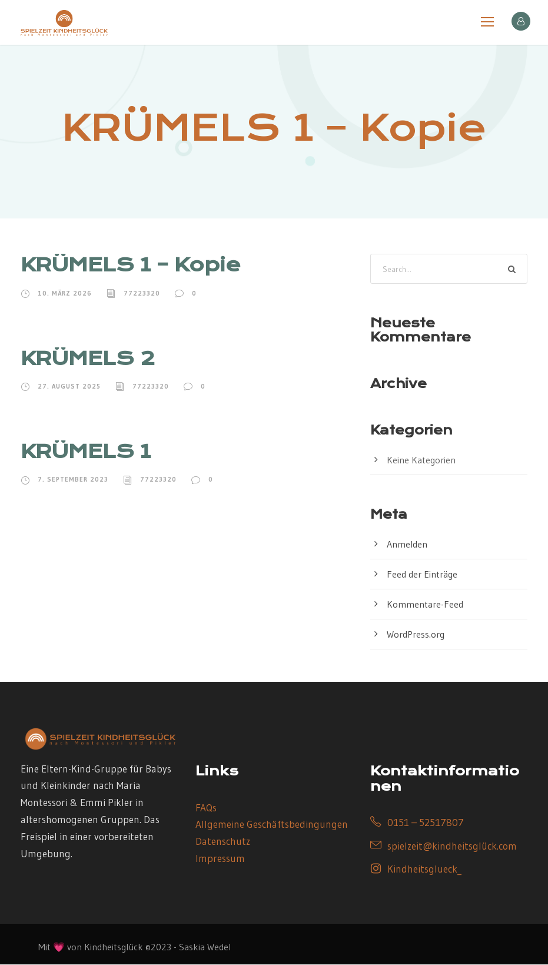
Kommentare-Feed (425, 605)
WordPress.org (415, 635)
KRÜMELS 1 (86, 451)
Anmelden (407, 545)
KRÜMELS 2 (88, 358)
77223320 (142, 293)
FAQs (206, 807)
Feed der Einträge (422, 575)
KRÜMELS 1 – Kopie (131, 265)
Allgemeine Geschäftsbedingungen (271, 824)
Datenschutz (222, 841)
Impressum (220, 859)
